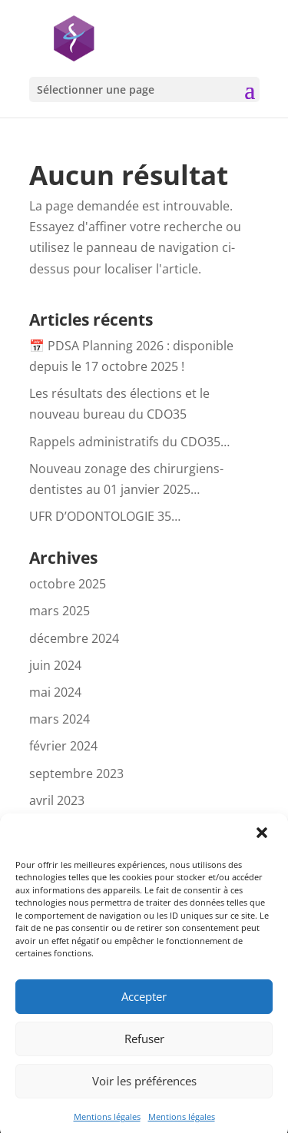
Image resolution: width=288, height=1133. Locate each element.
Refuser (144, 1047)
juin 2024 (55, 665)
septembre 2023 (76, 773)
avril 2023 (56, 800)
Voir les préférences (144, 1089)
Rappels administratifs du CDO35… (129, 441)
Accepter (144, 1004)
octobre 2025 (67, 583)
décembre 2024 (74, 638)
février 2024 (63, 745)
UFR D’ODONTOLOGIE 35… (104, 516)
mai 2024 (55, 692)
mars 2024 (59, 719)
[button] (263, 842)
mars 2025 (59, 610)
